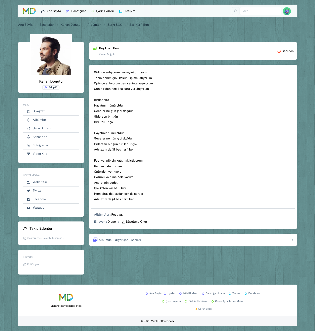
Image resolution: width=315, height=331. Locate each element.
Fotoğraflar (37, 145)
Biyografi (36, 111)
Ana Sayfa (51, 11)
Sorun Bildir (203, 308)
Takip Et (51, 87)
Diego (112, 221)
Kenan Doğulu (71, 24)
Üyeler (169, 293)
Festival (117, 214)
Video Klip (37, 154)
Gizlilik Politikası (196, 301)
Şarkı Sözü (115, 24)
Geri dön (285, 51)
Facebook (36, 199)
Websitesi (37, 182)
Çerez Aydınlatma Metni (227, 301)
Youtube (35, 208)
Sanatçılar (76, 11)
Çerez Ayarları (171, 301)
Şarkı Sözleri (102, 11)
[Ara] (260, 11)
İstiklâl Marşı (188, 293)
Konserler (37, 137)
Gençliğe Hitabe (213, 293)
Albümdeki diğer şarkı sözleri (117, 239)
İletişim (127, 11)
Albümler (94, 24)
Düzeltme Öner (134, 221)
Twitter (35, 191)
